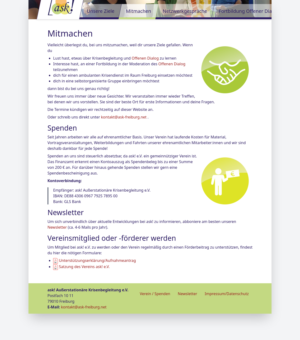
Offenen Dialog (145, 84)
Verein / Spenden (155, 320)
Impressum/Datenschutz (227, 320)
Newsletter (57, 253)
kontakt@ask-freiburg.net (124, 143)
